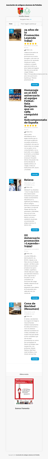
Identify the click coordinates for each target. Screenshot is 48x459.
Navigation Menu (24, 19)
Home (10, 23)
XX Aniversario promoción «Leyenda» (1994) (32, 241)
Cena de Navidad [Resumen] (31, 306)
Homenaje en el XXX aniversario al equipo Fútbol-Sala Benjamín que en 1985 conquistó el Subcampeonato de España (35, 106)
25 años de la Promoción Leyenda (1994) (31, 35)
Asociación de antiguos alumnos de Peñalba (28, 455)
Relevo (28, 179)
